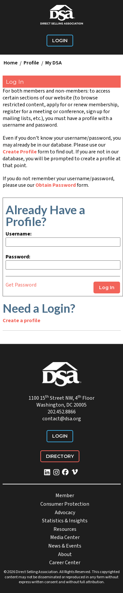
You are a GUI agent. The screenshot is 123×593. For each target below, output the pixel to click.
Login (60, 41)
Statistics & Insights (65, 520)
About (65, 554)
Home (11, 63)
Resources (64, 529)
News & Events (64, 545)
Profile (31, 63)
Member (64, 495)
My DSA (53, 63)
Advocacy (65, 512)
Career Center (64, 562)
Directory (60, 456)
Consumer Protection (64, 504)
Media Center (65, 537)
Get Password (21, 284)
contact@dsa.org (61, 418)
